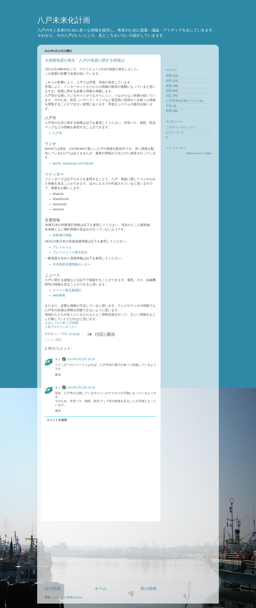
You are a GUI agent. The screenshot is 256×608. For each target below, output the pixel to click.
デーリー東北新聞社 (67, 290)
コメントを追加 (56, 420)
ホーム (101, 588)
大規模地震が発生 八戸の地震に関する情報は (85, 60)
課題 (169, 75)
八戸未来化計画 (63, 20)
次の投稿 (53, 588)
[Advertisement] (100, 553)
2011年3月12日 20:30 (81, 359)
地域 (169, 90)
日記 (58, 339)
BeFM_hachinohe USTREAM (73, 163)
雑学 (169, 80)
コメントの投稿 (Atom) (67, 597)
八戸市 (57, 133)
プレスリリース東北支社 (70, 252)
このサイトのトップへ (181, 127)
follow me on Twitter (198, 153)
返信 (58, 374)
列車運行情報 (62, 235)
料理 (169, 110)
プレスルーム (62, 247)
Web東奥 (59, 295)
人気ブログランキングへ (61, 326)
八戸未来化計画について (182, 100)
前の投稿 (148, 588)
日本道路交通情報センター (72, 264)
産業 (169, 85)
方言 (169, 105)
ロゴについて (175, 132)
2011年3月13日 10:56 (81, 387)
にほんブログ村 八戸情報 (61, 322)
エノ (58, 359)
